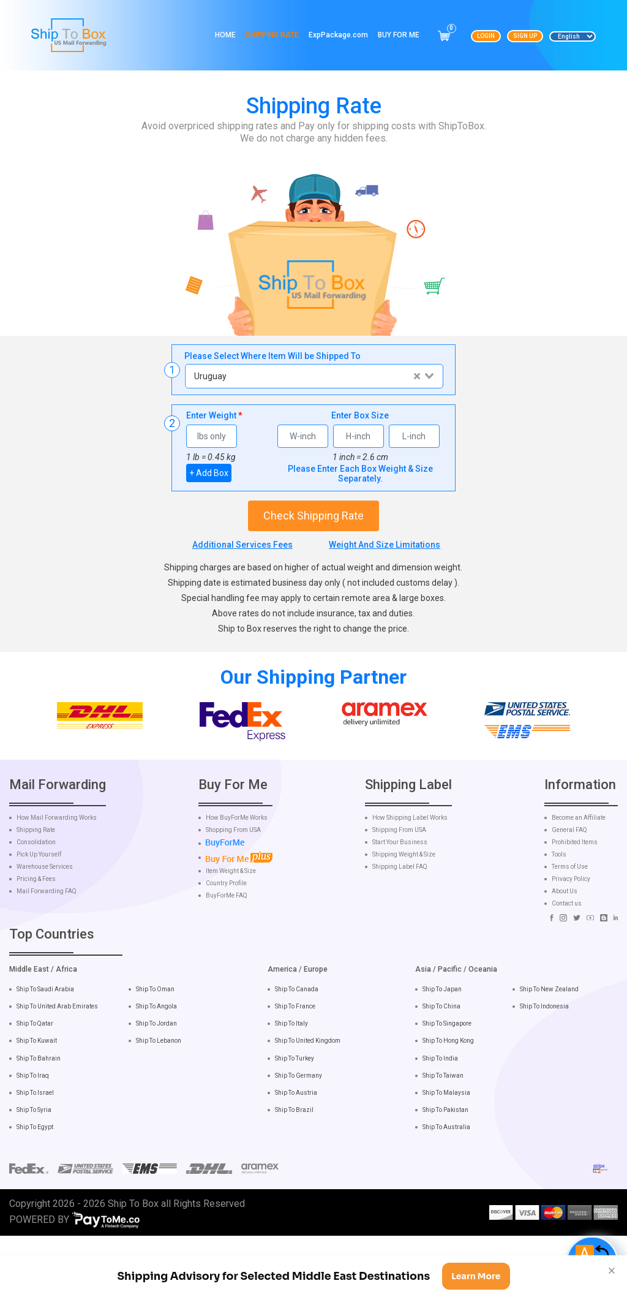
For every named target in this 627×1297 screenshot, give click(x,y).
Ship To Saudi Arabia (45, 1048)
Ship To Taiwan (443, 1135)
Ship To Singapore (446, 1083)
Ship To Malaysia (446, 1152)
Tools (559, 914)
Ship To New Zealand (549, 1048)
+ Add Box (208, 473)
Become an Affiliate (579, 877)
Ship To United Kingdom (307, 1100)
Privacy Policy (571, 939)
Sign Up (525, 35)
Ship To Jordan (156, 1083)
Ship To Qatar (35, 1083)
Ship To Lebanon (158, 1100)
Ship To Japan (442, 1048)
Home (225, 35)
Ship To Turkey (294, 1117)
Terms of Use (570, 926)
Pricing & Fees (36, 939)
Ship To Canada (296, 1048)
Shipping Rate (272, 35)
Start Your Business (399, 902)
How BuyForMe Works (237, 877)
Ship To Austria (296, 1152)
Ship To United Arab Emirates (57, 1066)
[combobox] (313, 376)
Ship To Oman (155, 1048)
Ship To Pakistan (445, 1169)
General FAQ (569, 890)
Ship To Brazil (294, 1169)
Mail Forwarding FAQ (47, 951)
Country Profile (226, 943)
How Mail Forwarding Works (57, 877)
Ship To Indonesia (544, 1066)
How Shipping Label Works (410, 877)
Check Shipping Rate (313, 515)
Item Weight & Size (231, 931)
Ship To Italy (291, 1083)
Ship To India (440, 1117)
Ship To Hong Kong (448, 1100)
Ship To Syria (34, 1169)
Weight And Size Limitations (384, 545)
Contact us (567, 963)
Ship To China (441, 1066)
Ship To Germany (298, 1135)
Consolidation (36, 902)
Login (486, 35)
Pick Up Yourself (39, 914)
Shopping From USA (233, 890)
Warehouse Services (45, 926)
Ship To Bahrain (39, 1117)
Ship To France (295, 1066)
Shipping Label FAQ (399, 926)
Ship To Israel (35, 1152)
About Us (564, 951)
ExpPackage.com (338, 35)
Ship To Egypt (35, 1186)
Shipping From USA (399, 890)
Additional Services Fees (242, 545)
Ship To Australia (446, 1186)
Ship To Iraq (33, 1135)
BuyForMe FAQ (226, 955)
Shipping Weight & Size (403, 914)
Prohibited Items (575, 902)
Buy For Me (398, 35)
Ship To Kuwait (37, 1100)
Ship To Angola (156, 1066)
